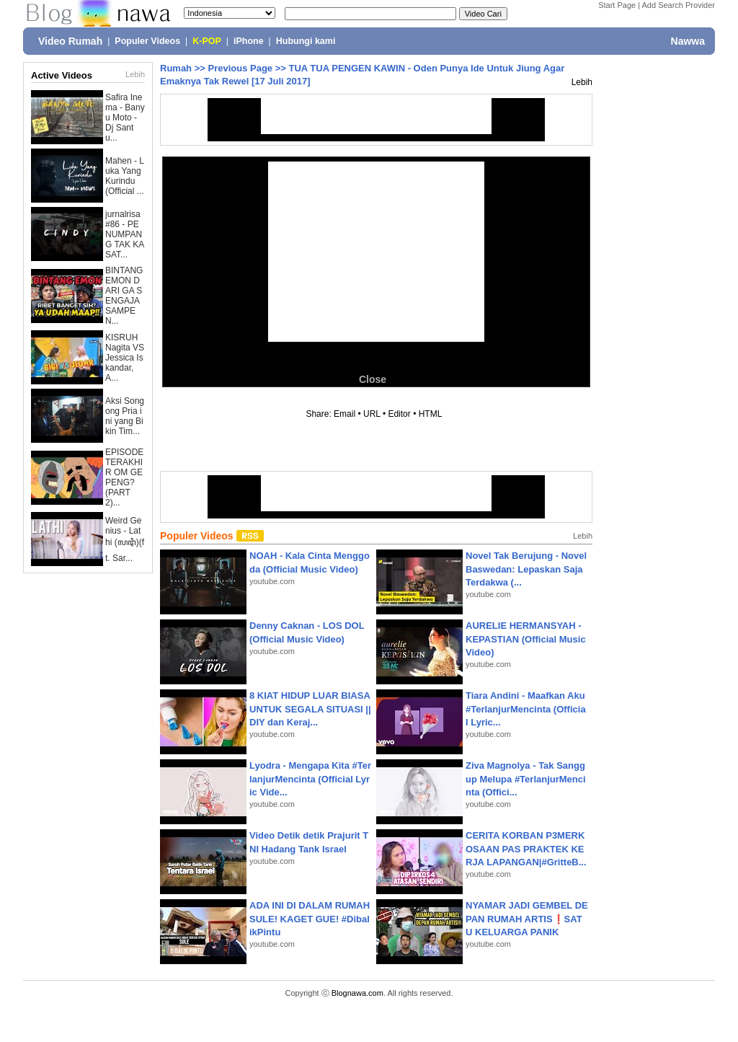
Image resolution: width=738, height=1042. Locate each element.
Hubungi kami (306, 41)
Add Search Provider (679, 5)
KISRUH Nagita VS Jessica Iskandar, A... (124, 357)
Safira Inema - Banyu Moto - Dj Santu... (125, 117)
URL (372, 414)
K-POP (206, 41)
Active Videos (61, 75)
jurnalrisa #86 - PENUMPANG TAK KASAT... (124, 234)
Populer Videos (147, 41)
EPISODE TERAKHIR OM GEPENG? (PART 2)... (124, 477)
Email (344, 414)
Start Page (617, 5)
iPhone (249, 41)
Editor (399, 414)
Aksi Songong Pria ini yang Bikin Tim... (124, 416)
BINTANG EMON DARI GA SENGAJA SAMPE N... (124, 295)
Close (372, 379)
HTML (430, 414)
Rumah (176, 68)
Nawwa (688, 41)
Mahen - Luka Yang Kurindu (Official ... (124, 176)
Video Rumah (70, 41)
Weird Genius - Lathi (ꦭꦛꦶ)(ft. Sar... (124, 539)
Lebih (135, 74)
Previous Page (240, 68)
